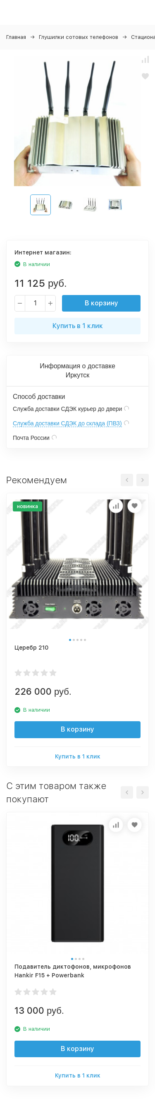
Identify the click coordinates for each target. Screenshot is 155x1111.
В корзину (101, 303)
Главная (16, 37)
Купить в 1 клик (77, 326)
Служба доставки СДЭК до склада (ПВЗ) (67, 423)
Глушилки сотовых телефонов (78, 37)
